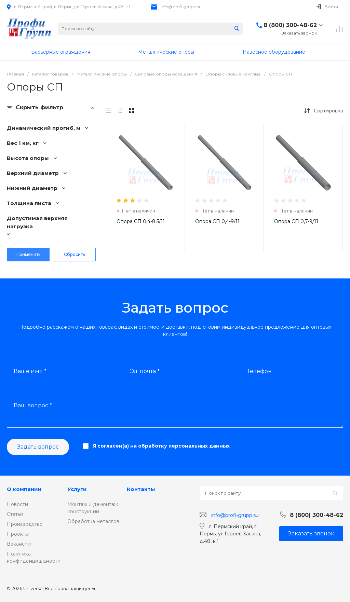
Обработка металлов (93, 521)
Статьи (15, 514)
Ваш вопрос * (33, 405)
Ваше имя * (30, 371)
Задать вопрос (38, 446)
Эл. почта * (145, 371)
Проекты (18, 534)
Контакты (141, 489)
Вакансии (19, 544)
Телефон (259, 371)
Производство (25, 524)
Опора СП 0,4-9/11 (217, 221)
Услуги (77, 489)
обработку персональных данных (184, 446)
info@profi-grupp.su (181, 6)
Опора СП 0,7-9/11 (296, 221)
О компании (24, 489)
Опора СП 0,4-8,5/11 (141, 221)
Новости (17, 504)
